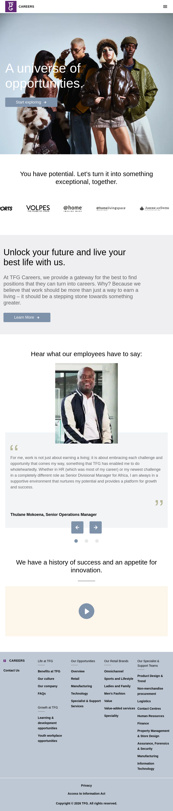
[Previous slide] (77, 527)
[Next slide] (96, 527)
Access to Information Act (86, 793)
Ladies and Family (117, 686)
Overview (78, 671)
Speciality (111, 715)
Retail (75, 678)
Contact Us (11, 670)
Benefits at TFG (49, 671)
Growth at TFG (48, 707)
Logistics (144, 701)
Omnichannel (113, 671)
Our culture (46, 678)
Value (108, 701)
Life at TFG (45, 661)
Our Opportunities (83, 661)
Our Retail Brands (116, 661)
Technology (79, 693)
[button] (76, 541)
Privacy (86, 785)
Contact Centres (149, 708)
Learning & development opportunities (47, 723)
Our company (47, 686)
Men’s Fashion (114, 693)
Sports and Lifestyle (118, 678)
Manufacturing (81, 686)
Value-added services (119, 708)
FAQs (42, 693)
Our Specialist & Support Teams (148, 663)
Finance (143, 723)
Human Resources (150, 716)
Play (86, 611)
